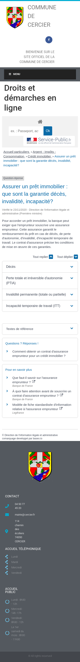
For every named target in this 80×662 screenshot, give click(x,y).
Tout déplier (67, 257)
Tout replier (43, 257)
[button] (40, 266)
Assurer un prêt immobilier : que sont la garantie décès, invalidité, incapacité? (40, 161)
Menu (14, 74)
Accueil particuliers (17, 151)
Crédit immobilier (40, 156)
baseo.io (37, 438)
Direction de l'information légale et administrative (31, 435)
